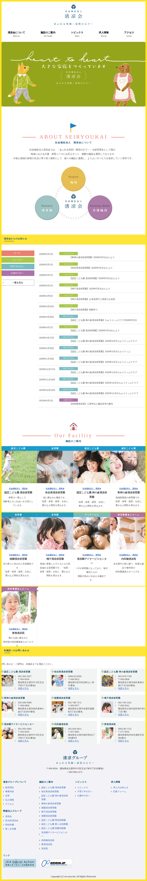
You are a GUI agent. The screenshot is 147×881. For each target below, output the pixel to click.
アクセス (129, 32)
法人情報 (9, 800)
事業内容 (9, 791)
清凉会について (16, 32)
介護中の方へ (83, 795)
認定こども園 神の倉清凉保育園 (54, 797)
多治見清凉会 (11, 820)
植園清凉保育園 (48, 807)
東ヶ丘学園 (10, 829)
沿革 (7, 795)
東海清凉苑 (46, 844)
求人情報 (104, 32)
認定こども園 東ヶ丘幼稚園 (54, 824)
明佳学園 (9, 824)
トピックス (77, 32)
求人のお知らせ (120, 787)
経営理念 (9, 787)
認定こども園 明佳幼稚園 (53, 820)
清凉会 (8, 816)
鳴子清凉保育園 (48, 811)
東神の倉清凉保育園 (51, 803)
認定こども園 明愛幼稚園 (53, 828)
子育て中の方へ (84, 791)
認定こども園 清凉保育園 (53, 787)
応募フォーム (119, 791)
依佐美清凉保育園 (50, 791)
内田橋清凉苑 (47, 840)
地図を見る (23, 742)
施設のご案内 (48, 32)
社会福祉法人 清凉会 (18, 612)
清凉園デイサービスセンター (54, 834)
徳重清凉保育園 (48, 816)
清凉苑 (44, 848)
